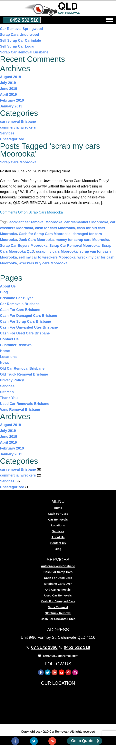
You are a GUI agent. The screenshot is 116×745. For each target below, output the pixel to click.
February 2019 (12, 100)
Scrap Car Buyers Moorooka (23, 246)
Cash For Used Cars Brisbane (25, 333)
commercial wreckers (18, 127)
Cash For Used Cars (58, 577)
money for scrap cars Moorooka (82, 240)
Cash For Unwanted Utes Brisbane (29, 327)
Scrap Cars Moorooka (18, 162)
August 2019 (10, 77)
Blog (4, 292)
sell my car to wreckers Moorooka (47, 257)
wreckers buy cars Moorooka (43, 263)
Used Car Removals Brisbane (24, 404)
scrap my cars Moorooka (57, 251)
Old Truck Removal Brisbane (24, 374)
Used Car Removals (58, 595)
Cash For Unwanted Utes (58, 619)
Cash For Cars (58, 513)
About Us (8, 286)
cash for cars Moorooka (55, 228)
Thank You (9, 398)
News (4, 363)
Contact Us (9, 339)
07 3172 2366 (44, 647)
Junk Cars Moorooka (36, 240)
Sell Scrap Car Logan (17, 46)
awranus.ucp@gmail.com (60, 655)
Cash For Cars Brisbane (20, 310)
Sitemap (7, 392)
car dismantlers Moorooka (86, 222)
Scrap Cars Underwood (19, 35)
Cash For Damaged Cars (58, 601)
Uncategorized (12, 139)
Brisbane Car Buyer (16, 298)
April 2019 (8, 94)
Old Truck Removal (58, 613)
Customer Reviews (16, 345)
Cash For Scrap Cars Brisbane (25, 321)
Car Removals (58, 519)
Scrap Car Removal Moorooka (74, 246)
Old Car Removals (58, 589)
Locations (8, 357)
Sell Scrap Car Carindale (20, 40)
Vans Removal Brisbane (20, 410)
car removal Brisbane (18, 121)
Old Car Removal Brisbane (22, 368)
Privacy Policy (12, 380)
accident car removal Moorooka (35, 222)
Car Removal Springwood (21, 29)
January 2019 (11, 106)
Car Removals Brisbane (20, 304)
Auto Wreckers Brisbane (58, 566)
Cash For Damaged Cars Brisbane (28, 316)
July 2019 (8, 83)
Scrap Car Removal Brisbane (24, 52)
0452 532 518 (24, 20)
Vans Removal (58, 607)
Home (5, 351)
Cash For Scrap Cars (58, 572)
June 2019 (8, 89)
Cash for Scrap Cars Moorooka (45, 234)
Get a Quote (82, 741)
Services (7, 133)
